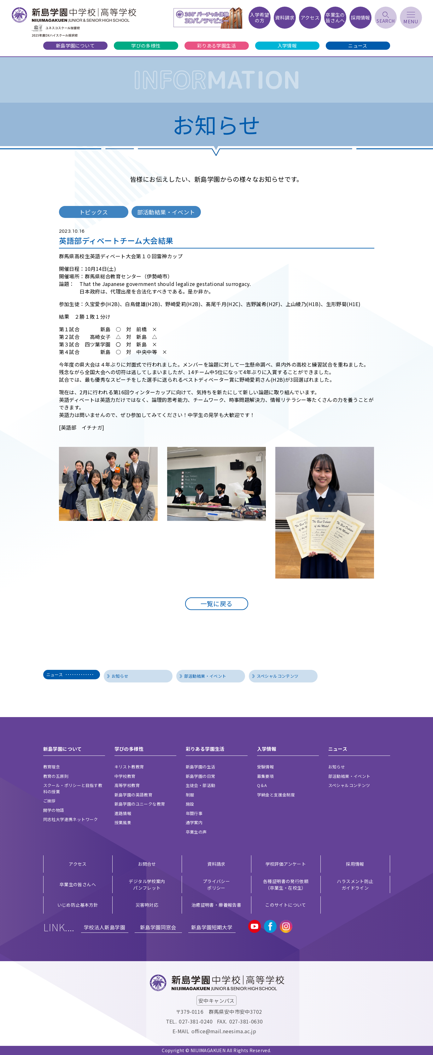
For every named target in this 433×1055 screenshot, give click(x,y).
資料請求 (216, 864)
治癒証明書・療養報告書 (216, 905)
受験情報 (265, 767)
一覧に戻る (217, 603)
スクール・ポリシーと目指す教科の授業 (72, 788)
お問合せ (147, 864)
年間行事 (194, 813)
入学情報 (287, 45)
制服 (190, 795)
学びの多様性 (145, 45)
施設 (190, 804)
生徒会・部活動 (200, 785)
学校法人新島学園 (104, 927)
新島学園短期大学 (211, 927)
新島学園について (75, 45)
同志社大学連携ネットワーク (70, 819)
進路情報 (123, 813)
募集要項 (265, 776)
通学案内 (194, 822)
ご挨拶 (49, 801)
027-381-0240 (196, 1021)
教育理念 (51, 767)
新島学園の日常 (200, 776)
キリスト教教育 (129, 767)
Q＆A (262, 785)
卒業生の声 (196, 832)
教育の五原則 (55, 776)
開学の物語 (53, 810)
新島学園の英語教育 (133, 795)
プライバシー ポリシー (216, 884)
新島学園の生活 (200, 767)
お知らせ (120, 676)
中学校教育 (125, 776)
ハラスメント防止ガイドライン (355, 884)
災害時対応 (147, 905)
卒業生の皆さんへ (78, 884)
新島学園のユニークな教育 (139, 804)
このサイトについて (285, 905)
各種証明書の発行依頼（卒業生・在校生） (285, 884)
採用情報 (355, 864)
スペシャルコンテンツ (278, 676)
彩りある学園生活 (216, 45)
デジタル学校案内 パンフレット (147, 884)
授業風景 (123, 822)
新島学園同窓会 (158, 927)
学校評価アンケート (286, 864)
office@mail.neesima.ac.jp (223, 1031)
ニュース (357, 45)
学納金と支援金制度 (276, 795)
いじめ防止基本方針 (77, 905)
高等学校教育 (127, 785)
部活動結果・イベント (205, 676)
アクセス (78, 864)
